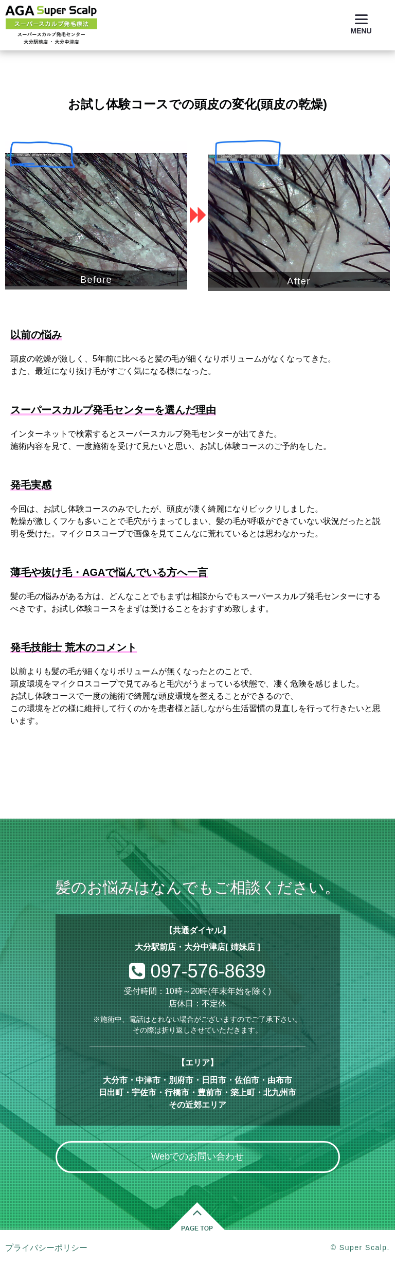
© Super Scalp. (360, 1247)
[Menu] (361, 24)
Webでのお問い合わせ (197, 1156)
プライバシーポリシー (46, 1247)
